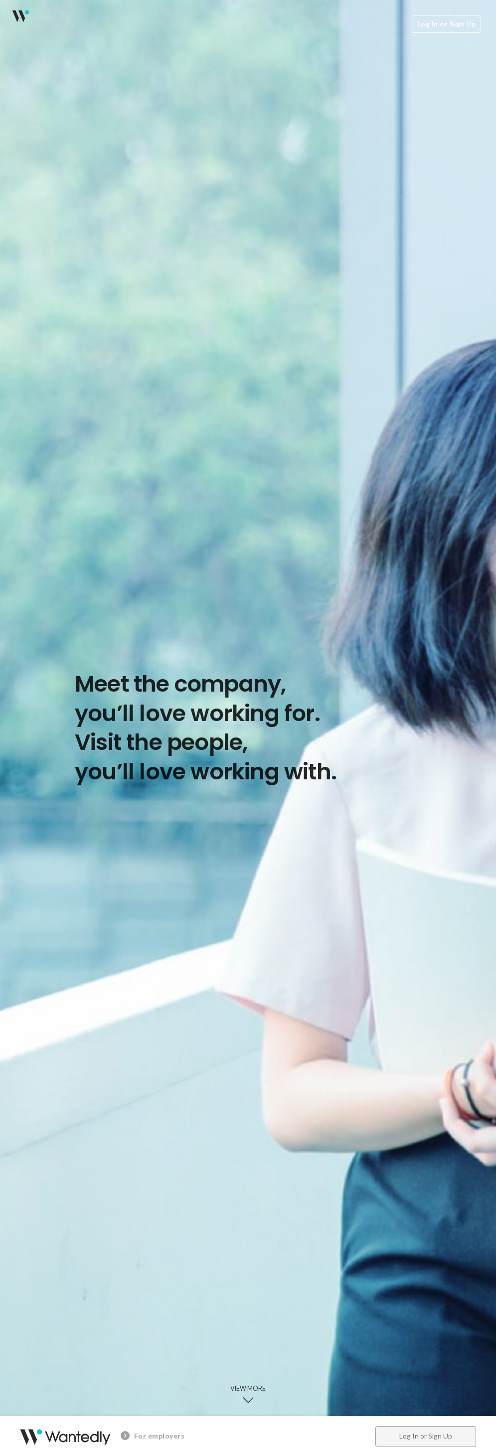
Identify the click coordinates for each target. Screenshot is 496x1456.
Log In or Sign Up (446, 23)
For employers (152, 1435)
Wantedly (20, 16)
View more (248, 1395)
